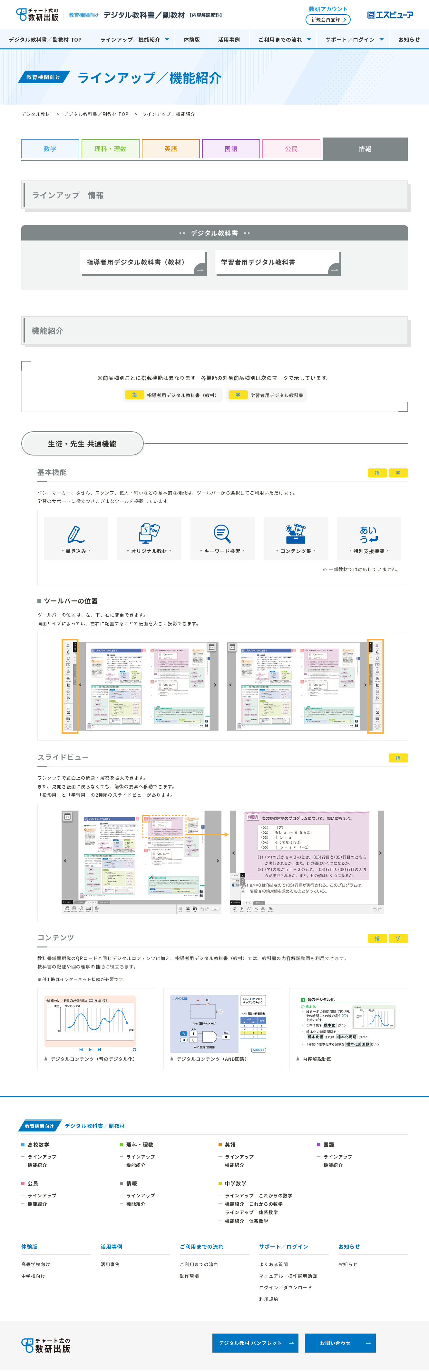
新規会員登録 (325, 19)
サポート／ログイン (283, 1247)
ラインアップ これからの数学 (259, 1195)
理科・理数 (140, 1145)
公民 (33, 1183)
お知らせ (409, 39)
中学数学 (236, 1183)
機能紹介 (37, 1165)
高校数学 (39, 1145)
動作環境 (189, 1276)
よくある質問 (273, 1264)
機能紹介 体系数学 (246, 1221)
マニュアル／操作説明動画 (288, 1276)
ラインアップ (42, 1157)
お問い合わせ (335, 1343)
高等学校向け (35, 1264)
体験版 (29, 1247)
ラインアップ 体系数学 (251, 1212)
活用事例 (229, 39)
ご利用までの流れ (202, 1247)
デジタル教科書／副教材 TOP (45, 39)
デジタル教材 (35, 114)
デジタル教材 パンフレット (250, 1343)
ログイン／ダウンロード (285, 1287)
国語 (329, 1145)
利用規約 (268, 1299)
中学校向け (33, 1276)
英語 (230, 1145)
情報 (131, 1183)
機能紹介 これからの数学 (254, 1204)
